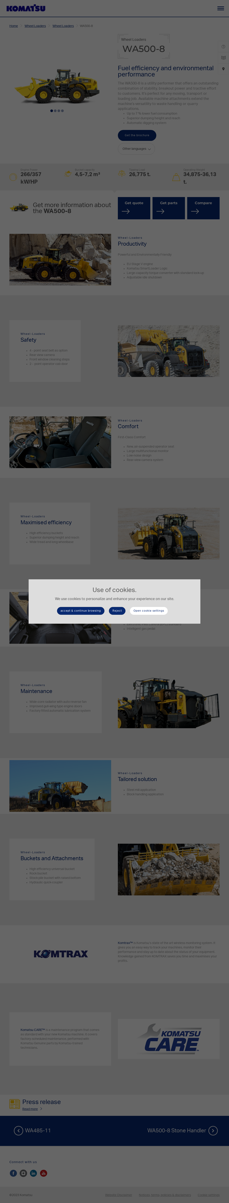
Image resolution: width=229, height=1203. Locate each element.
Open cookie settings (149, 610)
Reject (117, 610)
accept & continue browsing (81, 610)
